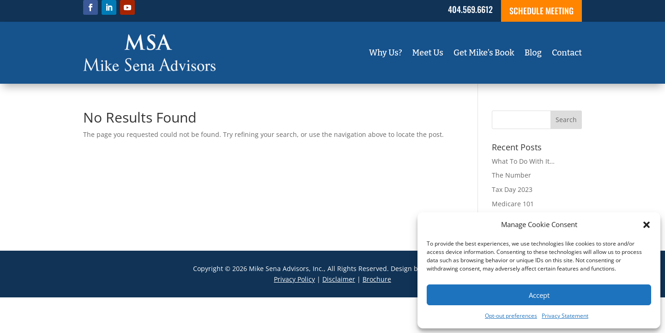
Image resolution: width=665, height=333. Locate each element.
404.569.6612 (470, 9)
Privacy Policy (294, 279)
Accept (539, 295)
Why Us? (385, 53)
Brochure (377, 279)
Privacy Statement (565, 316)
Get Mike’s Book (483, 53)
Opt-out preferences (511, 316)
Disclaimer (338, 279)
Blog (533, 53)
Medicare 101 (513, 203)
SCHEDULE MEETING (541, 11)
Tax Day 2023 (512, 189)
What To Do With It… (523, 161)
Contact (567, 53)
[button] (646, 224)
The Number (511, 175)
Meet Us (427, 53)
